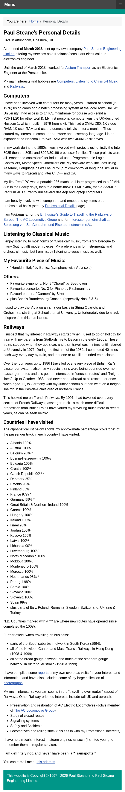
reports (43, 673)
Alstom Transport (78, 67)
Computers (65, 81)
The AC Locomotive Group (36, 219)
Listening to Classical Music (97, 81)
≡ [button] (120, 4)
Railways (17, 86)
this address (46, 762)
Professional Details (60, 206)
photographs (13, 683)
